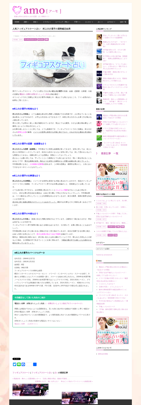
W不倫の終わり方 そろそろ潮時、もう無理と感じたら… (111, 51)
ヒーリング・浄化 (61, 22)
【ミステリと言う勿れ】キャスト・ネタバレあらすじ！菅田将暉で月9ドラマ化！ (112, 145)
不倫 (118, 226)
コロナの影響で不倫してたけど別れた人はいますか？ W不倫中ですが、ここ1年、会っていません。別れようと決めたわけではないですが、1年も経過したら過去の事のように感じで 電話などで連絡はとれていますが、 (112, 231)
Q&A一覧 (123, 22)
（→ (46, 303)
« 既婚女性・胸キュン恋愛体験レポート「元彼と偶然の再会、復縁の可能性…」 (41, 378)
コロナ (110, 235)
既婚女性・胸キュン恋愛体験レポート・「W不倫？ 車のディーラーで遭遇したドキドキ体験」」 (112, 101)
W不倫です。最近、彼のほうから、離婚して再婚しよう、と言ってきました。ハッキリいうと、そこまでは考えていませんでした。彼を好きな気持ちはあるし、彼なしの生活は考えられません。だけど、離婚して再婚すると (112, 223)
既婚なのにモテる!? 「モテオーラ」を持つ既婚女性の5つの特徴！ (112, 44)
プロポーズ (111, 226)
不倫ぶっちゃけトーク (107, 306)
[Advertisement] (28, 343)
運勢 (46, 39)
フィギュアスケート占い (43, 36)
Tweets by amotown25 (104, 255)
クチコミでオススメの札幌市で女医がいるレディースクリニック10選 (112, 87)
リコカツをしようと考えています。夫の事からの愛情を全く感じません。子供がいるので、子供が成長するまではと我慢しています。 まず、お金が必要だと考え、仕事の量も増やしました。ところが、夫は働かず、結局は (112, 200)
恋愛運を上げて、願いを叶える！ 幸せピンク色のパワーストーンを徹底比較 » (64, 381)
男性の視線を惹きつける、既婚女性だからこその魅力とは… (112, 80)
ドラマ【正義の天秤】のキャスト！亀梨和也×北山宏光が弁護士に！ (112, 130)
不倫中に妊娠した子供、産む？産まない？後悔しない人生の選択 (112, 94)
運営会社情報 (103, 354)
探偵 (34, 22)
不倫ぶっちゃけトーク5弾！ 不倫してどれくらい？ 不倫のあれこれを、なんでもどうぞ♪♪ (112, 213)
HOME (17, 22)
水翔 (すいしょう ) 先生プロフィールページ (65, 303)
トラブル (46, 22)
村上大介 (40, 39)
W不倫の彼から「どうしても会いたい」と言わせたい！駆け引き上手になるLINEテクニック (112, 66)
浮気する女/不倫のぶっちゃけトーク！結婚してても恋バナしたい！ (112, 123)
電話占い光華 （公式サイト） (26, 324)
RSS (100, 261)
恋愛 (25, 22)
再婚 (122, 226)
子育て (76, 22)
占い (99, 22)
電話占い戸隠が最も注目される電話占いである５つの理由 (112, 117)
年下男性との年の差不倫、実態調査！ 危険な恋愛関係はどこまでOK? (112, 58)
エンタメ (88, 22)
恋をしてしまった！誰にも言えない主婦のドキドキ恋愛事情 (112, 37)
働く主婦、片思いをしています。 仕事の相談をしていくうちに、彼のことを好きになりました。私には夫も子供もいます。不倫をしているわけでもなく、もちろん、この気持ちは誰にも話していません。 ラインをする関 (112, 207)
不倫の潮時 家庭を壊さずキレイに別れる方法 (112, 73)
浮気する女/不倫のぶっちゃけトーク (109, 216)
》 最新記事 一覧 (107, 153)
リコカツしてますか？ (107, 284)
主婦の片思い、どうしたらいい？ (111, 287)
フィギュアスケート (28, 36)
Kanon (17, 36)
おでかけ (110, 22)
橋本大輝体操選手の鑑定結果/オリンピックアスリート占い (112, 137)
